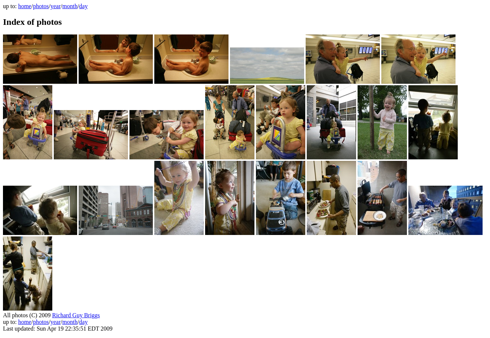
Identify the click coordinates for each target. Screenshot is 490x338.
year (55, 6)
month (70, 6)
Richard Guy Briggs (76, 315)
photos (41, 6)
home (25, 6)
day (83, 6)
